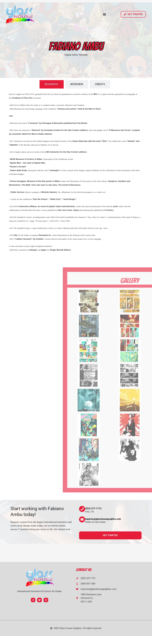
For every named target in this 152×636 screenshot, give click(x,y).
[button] (104, 14)
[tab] (52, 84)
